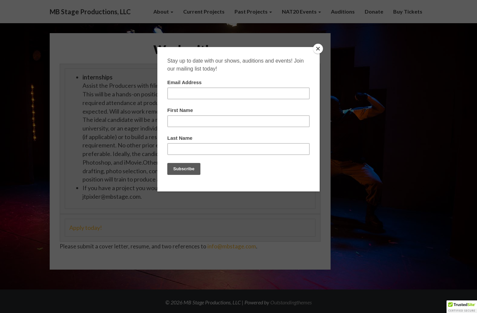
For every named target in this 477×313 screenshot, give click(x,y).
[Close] (318, 49)
